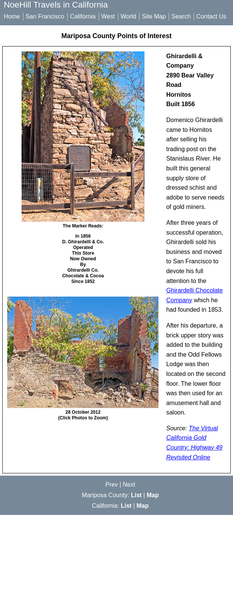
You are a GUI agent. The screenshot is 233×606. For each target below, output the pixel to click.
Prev (112, 484)
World (129, 16)
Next (129, 484)
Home (12, 16)
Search (181, 16)
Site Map (154, 16)
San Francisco (45, 16)
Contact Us (211, 16)
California (83, 16)
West (108, 16)
